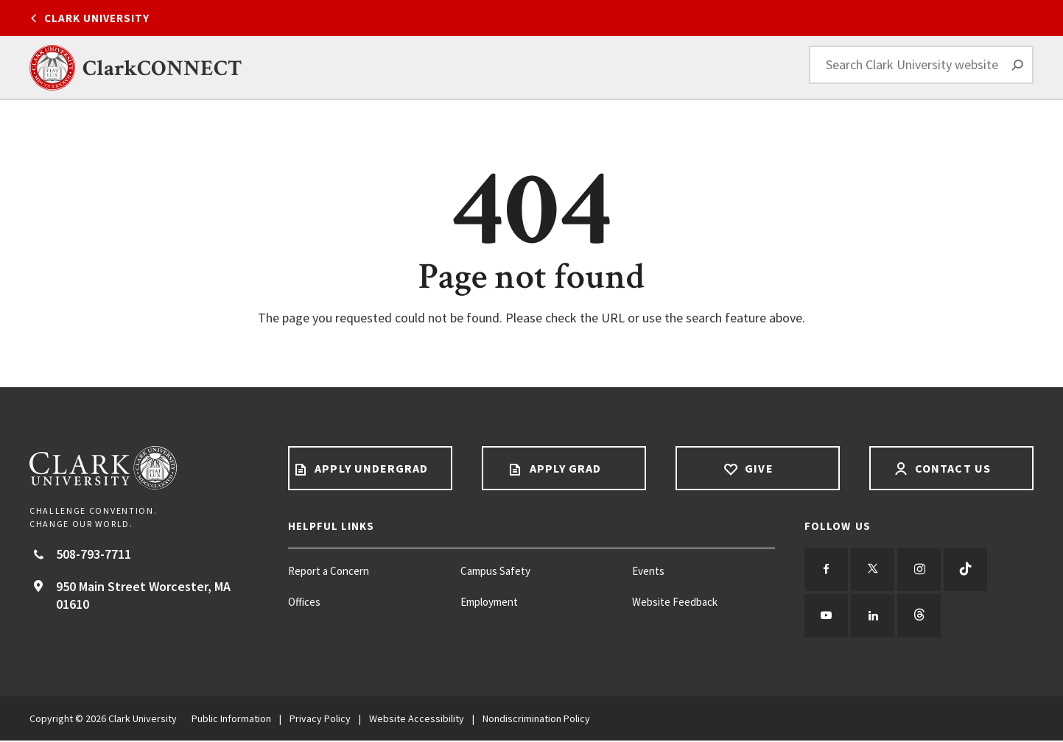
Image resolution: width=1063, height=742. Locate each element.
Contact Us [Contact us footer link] (951, 468)
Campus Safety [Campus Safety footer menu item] (495, 571)
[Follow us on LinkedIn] (874, 617)
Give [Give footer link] (757, 468)
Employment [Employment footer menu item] (489, 602)
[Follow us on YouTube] (826, 617)
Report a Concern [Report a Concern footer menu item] (328, 571)
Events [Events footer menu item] (648, 571)
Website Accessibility (416, 720)
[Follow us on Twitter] (874, 570)
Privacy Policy (320, 720)
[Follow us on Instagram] (921, 570)
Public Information (231, 720)
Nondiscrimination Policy (536, 720)
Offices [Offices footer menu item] (304, 602)
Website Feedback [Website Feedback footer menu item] (675, 602)
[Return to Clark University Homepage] (144, 468)
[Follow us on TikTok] (968, 570)
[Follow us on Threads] (921, 617)
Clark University (97, 18)
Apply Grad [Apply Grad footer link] (563, 468)
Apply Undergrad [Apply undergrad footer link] (370, 468)
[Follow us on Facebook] (826, 570)
